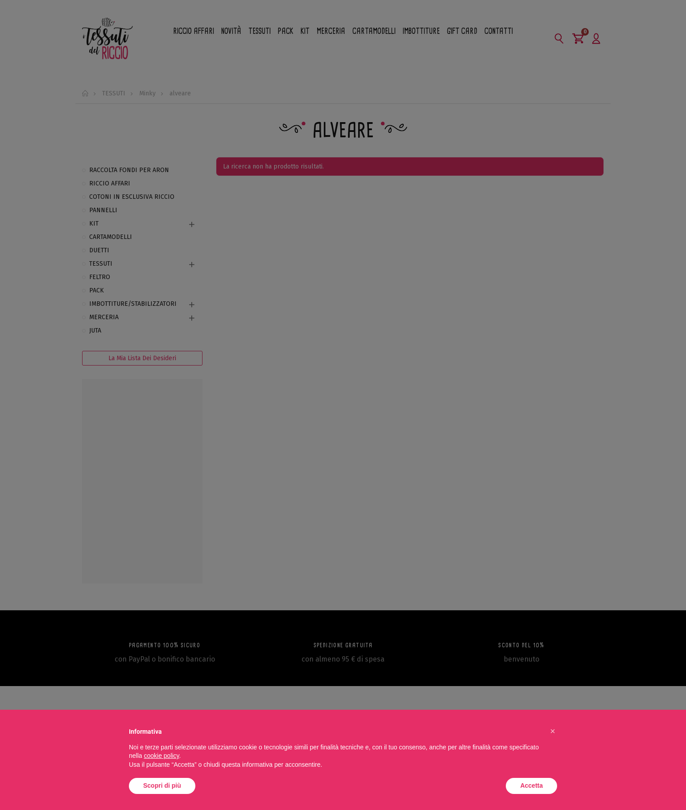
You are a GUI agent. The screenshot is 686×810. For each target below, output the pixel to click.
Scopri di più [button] (162, 785)
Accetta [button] (531, 785)
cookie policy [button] (161, 755)
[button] (552, 731)
